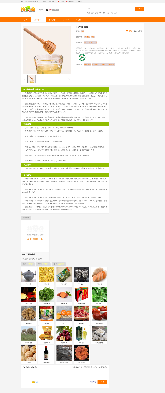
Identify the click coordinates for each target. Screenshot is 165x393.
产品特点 (103, 64)
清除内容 (93, 382)
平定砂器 (29, 284)
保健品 (87, 37)
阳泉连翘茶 (99, 304)
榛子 (111, 13)
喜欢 (130, 31)
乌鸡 (88, 13)
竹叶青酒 (81, 343)
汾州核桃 (29, 362)
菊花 (96, 13)
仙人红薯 (64, 304)
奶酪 (108, 13)
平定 (86, 42)
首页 (25, 20)
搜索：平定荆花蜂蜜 (28, 254)
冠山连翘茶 (28, 304)
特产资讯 (66, 20)
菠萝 (92, 13)
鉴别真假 (111, 64)
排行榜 (78, 20)
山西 (95, 42)
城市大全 (79, 1)
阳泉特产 (45, 264)
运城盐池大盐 (99, 343)
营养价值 (95, 64)
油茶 (104, 13)
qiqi (82, 31)
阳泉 (90, 42)
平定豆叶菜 (46, 304)
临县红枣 (64, 343)
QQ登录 (62, 1)
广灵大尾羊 (28, 343)
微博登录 (71, 1)
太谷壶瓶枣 (99, 323)
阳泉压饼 (46, 323)
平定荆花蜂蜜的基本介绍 (33, 89)
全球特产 (38, 20)
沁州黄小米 (46, 343)
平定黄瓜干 (64, 284)
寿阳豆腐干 (81, 362)
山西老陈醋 (46, 362)
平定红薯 (99, 284)
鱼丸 (115, 13)
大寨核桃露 (81, 304)
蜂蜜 (93, 37)
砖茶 (100, 13)
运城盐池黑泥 (64, 362)
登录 (44, 1)
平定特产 (29, 264)
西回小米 (46, 284)
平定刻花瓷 (81, 284)
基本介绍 (87, 64)
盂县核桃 (29, 323)
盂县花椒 (81, 323)
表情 (35, 382)
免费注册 (51, 1)
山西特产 (61, 264)
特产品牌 (52, 20)
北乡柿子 (64, 323)
